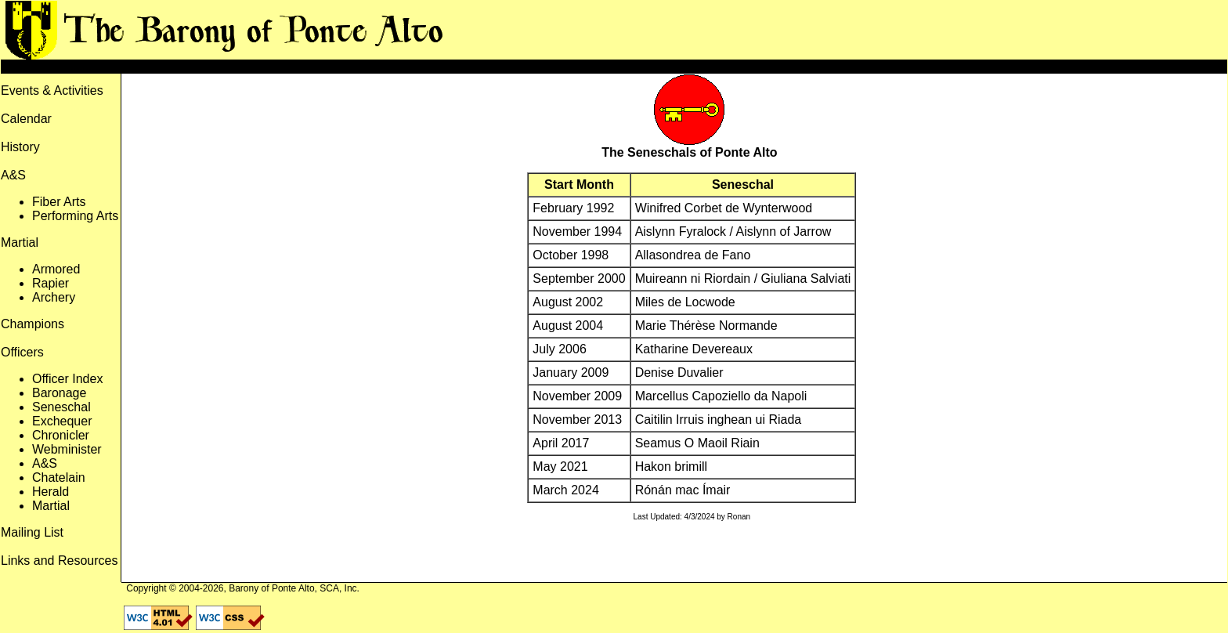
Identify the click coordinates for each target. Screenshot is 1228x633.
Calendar (26, 118)
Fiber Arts (58, 201)
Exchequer (62, 421)
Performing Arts (75, 215)
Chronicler (60, 435)
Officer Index (67, 378)
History (20, 147)
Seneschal (61, 407)
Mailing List (32, 532)
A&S (44, 463)
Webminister (67, 449)
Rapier (50, 283)
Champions (32, 324)
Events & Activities (52, 90)
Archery (53, 297)
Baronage (59, 393)
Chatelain (58, 477)
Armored (56, 269)
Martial (51, 505)
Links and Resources (59, 560)
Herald (50, 491)
